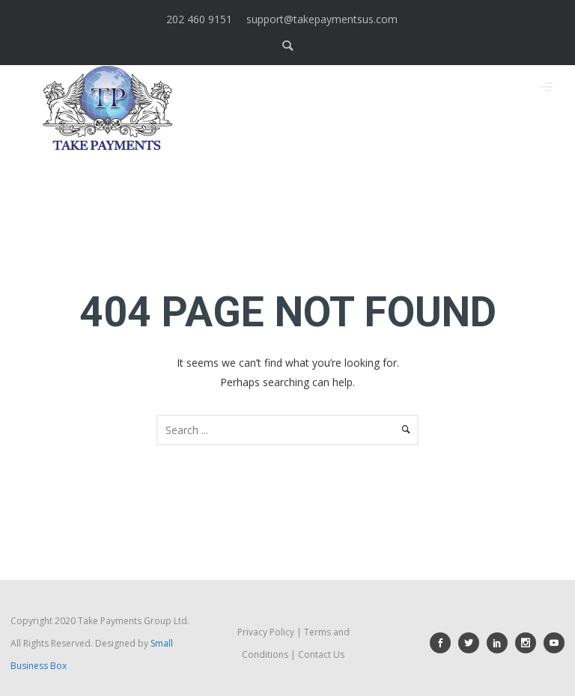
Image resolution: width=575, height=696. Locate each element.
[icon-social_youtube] (554, 642)
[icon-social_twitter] (472, 642)
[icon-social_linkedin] (501, 642)
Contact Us (321, 654)
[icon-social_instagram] (529, 642)
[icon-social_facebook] (444, 642)
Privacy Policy (265, 632)
